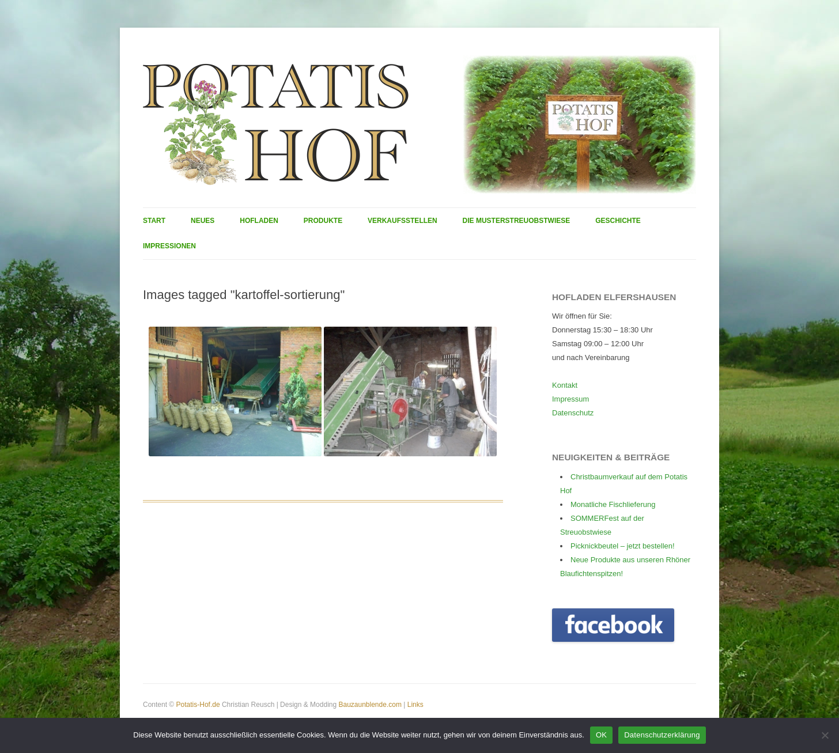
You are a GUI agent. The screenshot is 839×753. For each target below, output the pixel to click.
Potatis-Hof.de (198, 705)
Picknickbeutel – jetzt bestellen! (622, 546)
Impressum (570, 399)
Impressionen (169, 246)
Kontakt (564, 385)
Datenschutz (573, 412)
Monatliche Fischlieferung (612, 504)
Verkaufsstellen (402, 221)
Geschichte (618, 221)
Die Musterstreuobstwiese (516, 221)
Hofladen (259, 221)
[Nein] (824, 735)
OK (601, 735)
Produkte (323, 221)
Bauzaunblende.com (369, 705)
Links (415, 705)
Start (154, 221)
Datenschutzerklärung (662, 735)
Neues (202, 221)
